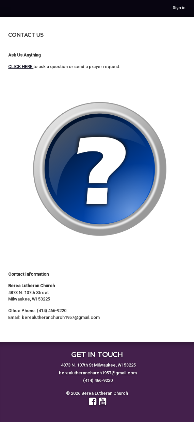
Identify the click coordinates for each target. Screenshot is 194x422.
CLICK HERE (20, 66)
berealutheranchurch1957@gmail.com (98, 372)
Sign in (179, 7)
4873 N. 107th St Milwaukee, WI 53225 (98, 365)
